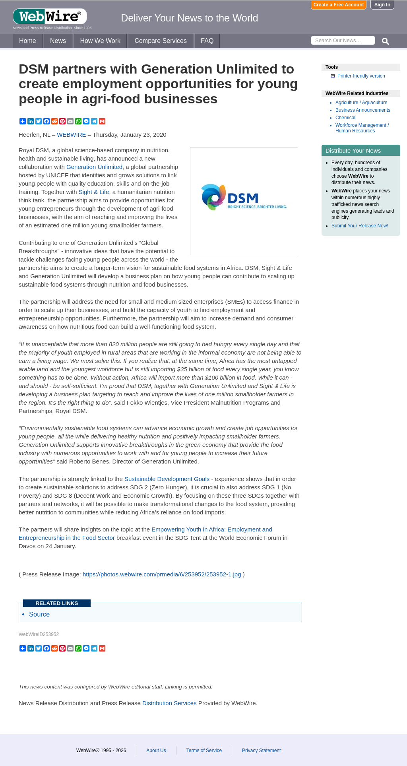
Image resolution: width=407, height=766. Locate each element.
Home (27, 40)
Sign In (382, 5)
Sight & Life (94, 191)
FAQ (207, 40)
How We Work (100, 40)
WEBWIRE (71, 134)
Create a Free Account (339, 5)
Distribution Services (169, 703)
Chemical (345, 117)
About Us (156, 750)
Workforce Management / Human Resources (362, 128)
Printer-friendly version (361, 76)
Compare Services (160, 40)
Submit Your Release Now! (359, 226)
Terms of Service (204, 750)
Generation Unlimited (94, 166)
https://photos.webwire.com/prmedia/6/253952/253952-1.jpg (162, 574)
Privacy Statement (261, 750)
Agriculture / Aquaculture (361, 102)
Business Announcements (362, 110)
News (58, 40)
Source (39, 614)
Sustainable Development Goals (166, 478)
